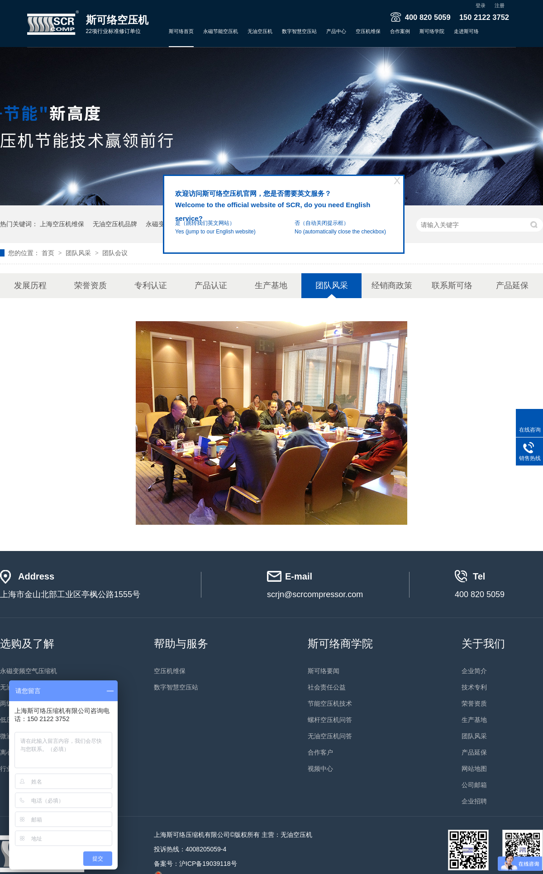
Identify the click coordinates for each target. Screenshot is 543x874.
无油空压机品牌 (115, 224)
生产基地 (271, 285)
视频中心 (320, 768)
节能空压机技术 (330, 703)
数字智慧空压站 (299, 31)
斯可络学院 (431, 31)
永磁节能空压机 (220, 31)
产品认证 (211, 285)
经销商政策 (392, 285)
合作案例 (400, 31)
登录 (481, 5)
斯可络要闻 (323, 670)
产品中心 (336, 31)
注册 (500, 5)
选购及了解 (27, 643)
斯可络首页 (181, 31)
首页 (49, 252)
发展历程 (30, 285)
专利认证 (150, 285)
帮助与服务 (181, 643)
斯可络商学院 (340, 643)
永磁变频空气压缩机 (28, 670)
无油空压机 (260, 31)
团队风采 (79, 252)
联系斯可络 (452, 285)
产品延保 (512, 285)
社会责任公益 (327, 687)
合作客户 (320, 752)
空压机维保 (368, 31)
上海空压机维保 (62, 224)
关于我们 (483, 643)
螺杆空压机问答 (330, 719)
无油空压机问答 (330, 736)
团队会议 (115, 252)
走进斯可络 (466, 31)
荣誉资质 (90, 285)
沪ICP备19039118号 (208, 863)
